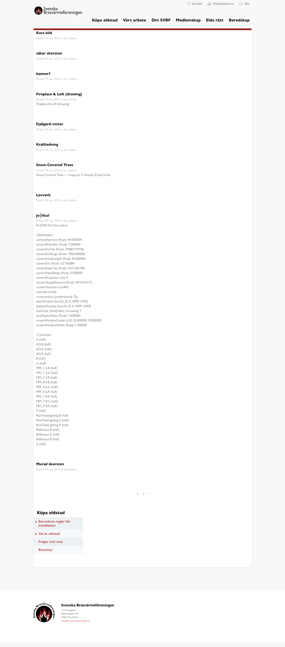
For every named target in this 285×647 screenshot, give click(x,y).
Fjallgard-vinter (52, 123)
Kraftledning (49, 144)
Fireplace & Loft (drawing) (64, 94)
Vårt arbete (134, 20)
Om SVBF (161, 20)
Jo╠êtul (44, 215)
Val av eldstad (49, 534)
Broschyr (45, 550)
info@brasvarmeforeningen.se (75, 620)
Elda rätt (214, 20)
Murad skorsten (53, 463)
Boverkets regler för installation (54, 523)
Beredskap (239, 20)
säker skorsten (52, 53)
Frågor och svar (50, 542)
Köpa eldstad (105, 20)
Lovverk (45, 194)
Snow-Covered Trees (58, 164)
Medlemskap (188, 20)
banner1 (45, 73)
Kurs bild (45, 32)
